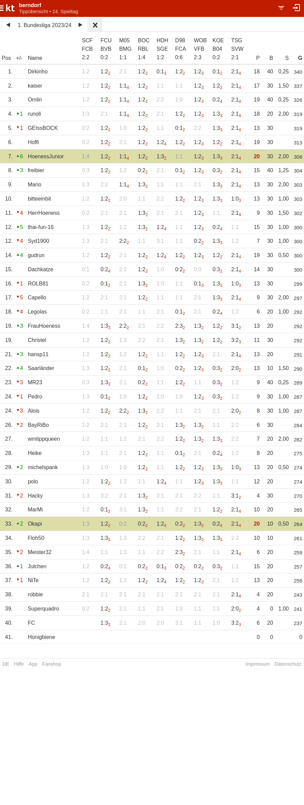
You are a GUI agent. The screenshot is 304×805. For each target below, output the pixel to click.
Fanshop (51, 664)
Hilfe (19, 664)
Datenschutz (288, 664)
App (33, 664)
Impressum (257, 664)
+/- (19, 58)
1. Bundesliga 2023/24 (44, 25)
